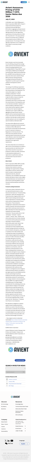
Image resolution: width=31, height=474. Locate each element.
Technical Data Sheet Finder (22, 406)
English (23, 443)
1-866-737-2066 (19, 430)
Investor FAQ (12, 381)
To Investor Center (20, 360)
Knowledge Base (19, 404)
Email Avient (18, 428)
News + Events (4, 424)
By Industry (3, 406)
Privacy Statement (20, 455)
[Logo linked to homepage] (4, 2)
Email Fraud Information (15, 457)
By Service (3, 408)
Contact (24, 2)
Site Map (24, 457)
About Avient (4, 422)
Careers (3, 426)
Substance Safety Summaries (19, 411)
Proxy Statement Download (15, 383)
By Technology (4, 404)
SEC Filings (11, 385)
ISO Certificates (19, 414)
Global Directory (19, 426)
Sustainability (4, 431)
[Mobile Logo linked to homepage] (15, 396)
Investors (3, 429)
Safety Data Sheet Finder (21, 408)
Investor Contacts (13, 379)
